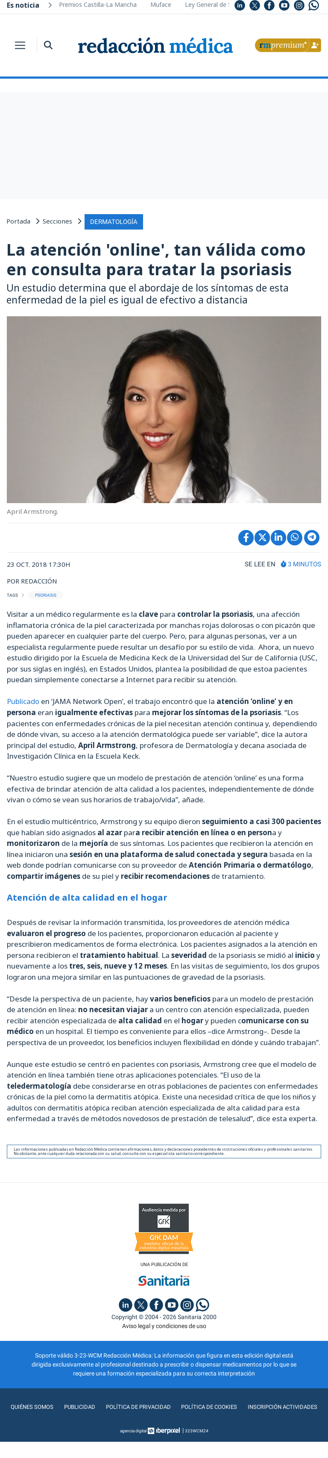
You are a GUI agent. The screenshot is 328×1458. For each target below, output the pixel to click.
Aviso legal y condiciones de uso (164, 1325)
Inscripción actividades (164, 1423)
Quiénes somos (70, 1406)
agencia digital (133, 1447)
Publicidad (118, 1406)
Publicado (23, 700)
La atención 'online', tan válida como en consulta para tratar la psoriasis (156, 258)
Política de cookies (251, 1406)
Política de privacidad (178, 1406)
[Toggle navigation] (20, 45)
